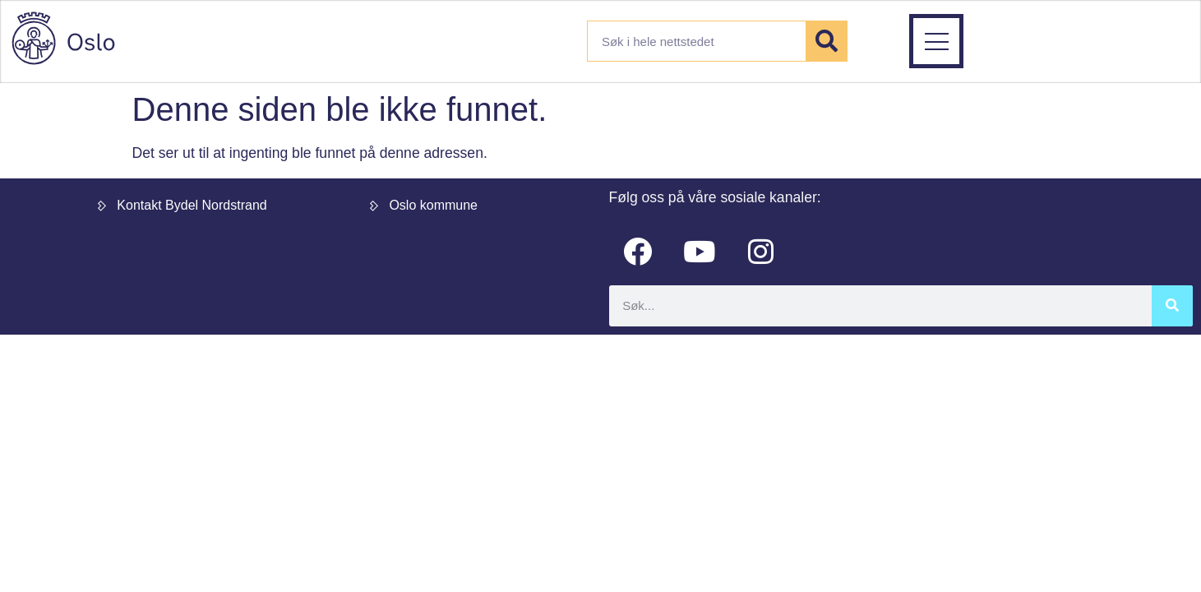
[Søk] (826, 41)
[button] (1026, 41)
